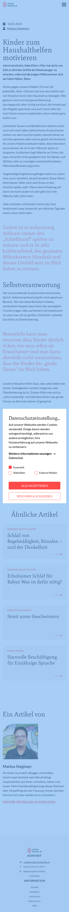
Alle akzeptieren (34, 485)
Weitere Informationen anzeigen (30, 453)
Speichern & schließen (34, 496)
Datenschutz (16, 457)
